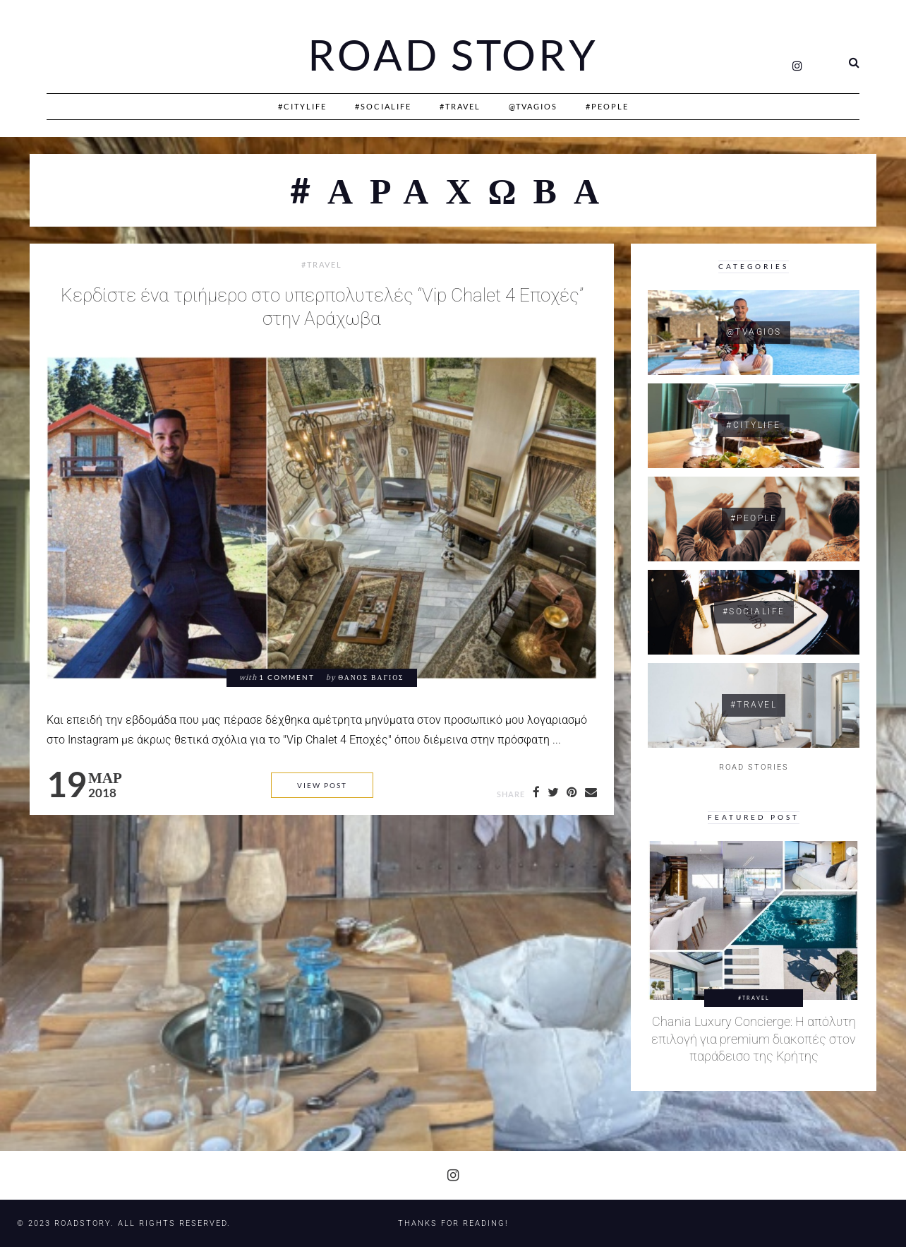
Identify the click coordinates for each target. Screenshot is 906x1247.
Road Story (453, 55)
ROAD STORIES (754, 767)
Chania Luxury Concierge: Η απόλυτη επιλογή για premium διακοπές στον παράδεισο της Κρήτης (753, 1039)
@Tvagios (533, 106)
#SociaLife (383, 106)
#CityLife (302, 106)
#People (607, 106)
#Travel (460, 106)
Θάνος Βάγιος (371, 677)
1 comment (287, 677)
